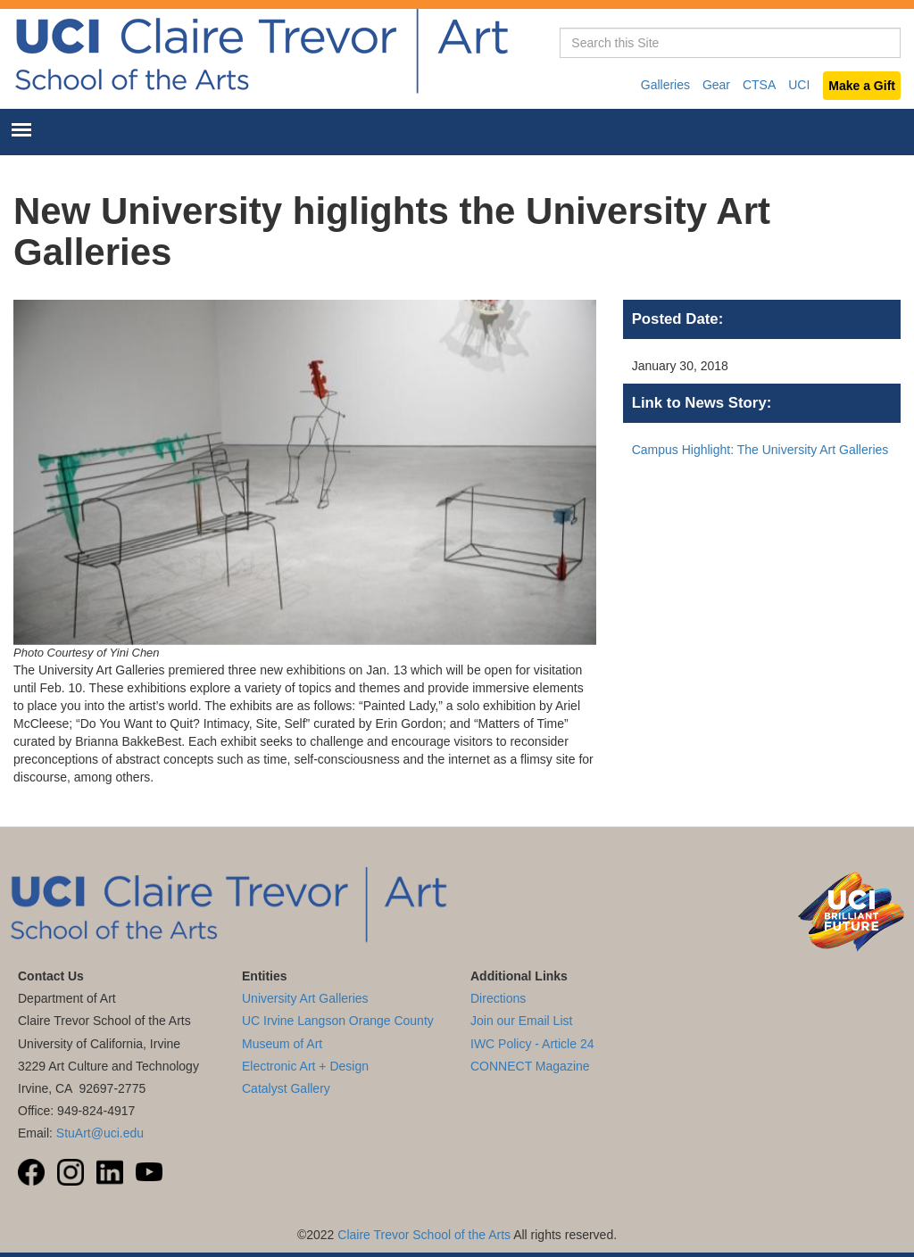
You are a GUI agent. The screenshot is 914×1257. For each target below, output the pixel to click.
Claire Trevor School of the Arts (424, 1235)
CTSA (759, 85)
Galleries (665, 85)
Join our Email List (521, 1020)
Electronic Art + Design (305, 1066)
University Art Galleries (305, 998)
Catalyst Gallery (286, 1088)
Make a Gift (861, 86)
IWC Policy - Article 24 (532, 1044)
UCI (799, 85)
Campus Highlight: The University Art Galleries (760, 449)
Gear (716, 85)
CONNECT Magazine (530, 1066)
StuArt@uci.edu (100, 1133)
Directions (498, 998)
